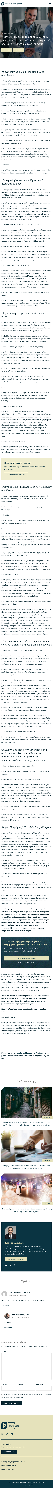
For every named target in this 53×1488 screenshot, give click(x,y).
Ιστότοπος (39, 1384)
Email (20, 1384)
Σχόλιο (4, 1351)
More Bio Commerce (8, 1466)
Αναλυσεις (7, 50)
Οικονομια (18, 50)
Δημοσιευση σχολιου (11, 1403)
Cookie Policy (31, 1482)
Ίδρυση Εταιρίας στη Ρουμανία (13, 1462)
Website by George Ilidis (26, 1485)
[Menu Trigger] (49, 3)
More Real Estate (7, 1469)
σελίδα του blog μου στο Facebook (30, 1053)
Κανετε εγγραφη (9, 1452)
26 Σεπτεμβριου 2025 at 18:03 (17, 1295)
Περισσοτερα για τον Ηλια (16, 1259)
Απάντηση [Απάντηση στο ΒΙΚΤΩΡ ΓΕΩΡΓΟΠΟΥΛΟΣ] (5, 1306)
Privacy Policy (40, 1482)
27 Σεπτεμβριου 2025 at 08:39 (20, 1317)
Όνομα (4, 1384)
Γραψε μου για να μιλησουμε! (26, 958)
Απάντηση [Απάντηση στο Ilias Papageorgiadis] (8, 1328)
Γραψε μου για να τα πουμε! (16, 475)
